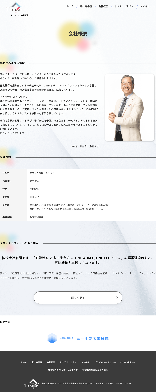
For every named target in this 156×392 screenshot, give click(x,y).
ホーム (70, 6)
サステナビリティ (124, 6)
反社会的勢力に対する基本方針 (63, 369)
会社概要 (103, 6)
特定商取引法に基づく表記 (95, 369)
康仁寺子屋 (86, 6)
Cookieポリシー (128, 362)
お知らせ (145, 6)
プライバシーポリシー (105, 362)
